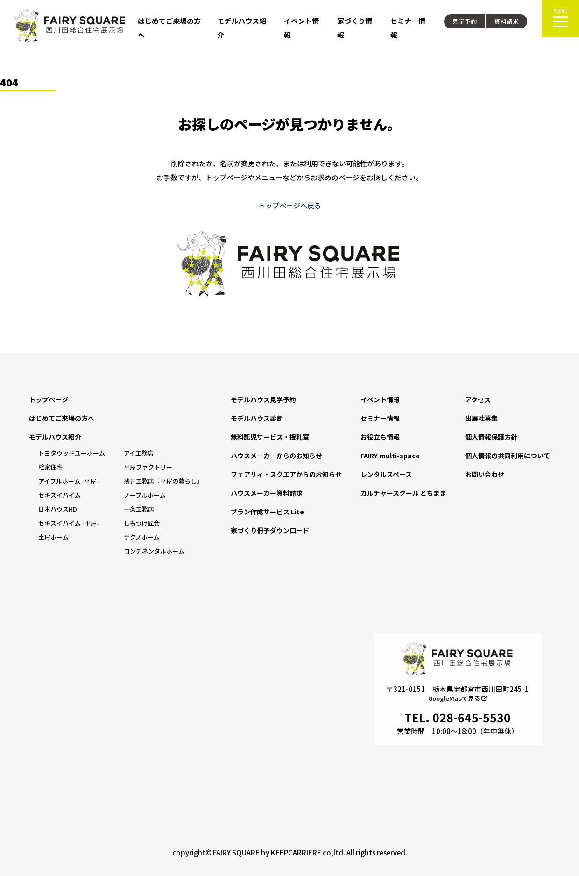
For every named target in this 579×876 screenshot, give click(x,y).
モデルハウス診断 (257, 418)
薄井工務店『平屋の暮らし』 (163, 481)
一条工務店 (139, 509)
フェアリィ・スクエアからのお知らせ (286, 474)
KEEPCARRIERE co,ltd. (308, 852)
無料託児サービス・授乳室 (270, 437)
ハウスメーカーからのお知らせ (276, 455)
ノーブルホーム (145, 495)
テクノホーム (142, 537)
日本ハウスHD (57, 509)
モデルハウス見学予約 (263, 399)
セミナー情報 (380, 418)
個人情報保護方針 (491, 437)
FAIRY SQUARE (236, 852)
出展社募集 (481, 418)
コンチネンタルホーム (154, 551)
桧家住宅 (50, 467)
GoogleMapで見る (457, 698)
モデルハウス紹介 (55, 437)
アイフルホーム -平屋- (68, 481)
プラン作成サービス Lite (267, 511)
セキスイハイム (59, 495)
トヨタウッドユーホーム (71, 453)
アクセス (478, 399)
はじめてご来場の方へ (61, 418)
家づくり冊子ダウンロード (270, 530)
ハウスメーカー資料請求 (267, 493)
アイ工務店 (139, 453)
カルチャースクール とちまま (403, 493)
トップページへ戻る (289, 205)
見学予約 (464, 21)
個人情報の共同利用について (507, 455)
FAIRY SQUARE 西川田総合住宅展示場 (70, 25)
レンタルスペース (386, 474)
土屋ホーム (53, 537)
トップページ (48, 399)
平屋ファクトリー (148, 467)
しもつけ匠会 (142, 523)
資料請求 (506, 21)
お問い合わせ (484, 474)
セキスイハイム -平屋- (68, 523)
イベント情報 (380, 399)
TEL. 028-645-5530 (457, 717)
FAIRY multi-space (390, 455)
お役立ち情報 (380, 437)
